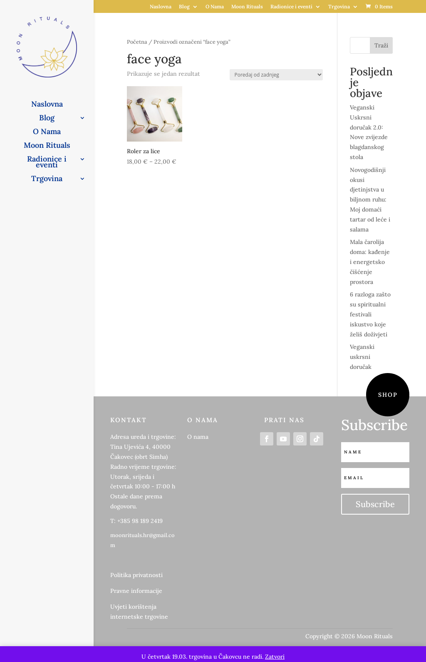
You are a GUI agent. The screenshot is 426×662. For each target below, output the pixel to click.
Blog (184, 7)
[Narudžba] (276, 74)
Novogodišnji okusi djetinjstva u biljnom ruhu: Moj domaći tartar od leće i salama (370, 199)
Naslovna (160, 7)
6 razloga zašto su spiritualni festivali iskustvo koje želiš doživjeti (370, 314)
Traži (381, 45)
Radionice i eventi (291, 7)
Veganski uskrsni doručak (362, 357)
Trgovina (339, 7)
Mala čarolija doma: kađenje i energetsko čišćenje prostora (370, 261)
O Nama (215, 7)
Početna (137, 41)
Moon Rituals (247, 7)
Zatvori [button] (275, 656)
